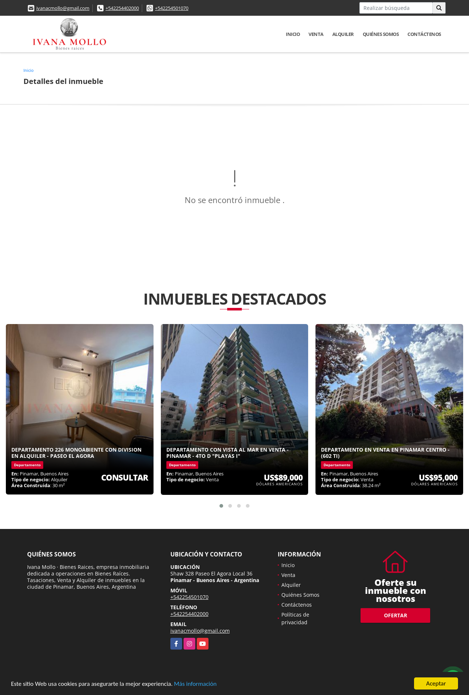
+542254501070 (171, 8)
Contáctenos (424, 34)
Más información (195, 684)
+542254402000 (122, 8)
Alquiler (343, 34)
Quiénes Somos (381, 34)
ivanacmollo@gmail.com (62, 8)
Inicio (293, 34)
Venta (316, 34)
